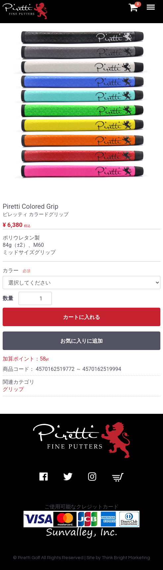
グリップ (13, 389)
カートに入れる (81, 317)
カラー (11, 270)
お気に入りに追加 (81, 341)
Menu (151, 4)
